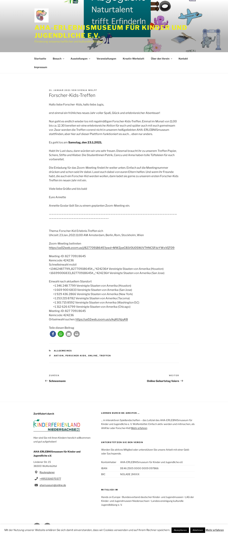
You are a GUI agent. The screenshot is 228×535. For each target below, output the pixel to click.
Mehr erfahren (139, 428)
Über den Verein (162, 58)
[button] (53, 334)
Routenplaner (47, 472)
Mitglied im (109, 489)
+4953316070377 (50, 478)
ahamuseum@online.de (53, 485)
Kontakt (183, 58)
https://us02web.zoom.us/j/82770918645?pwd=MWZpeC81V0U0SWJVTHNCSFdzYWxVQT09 (112, 247)
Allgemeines (63, 350)
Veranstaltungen (106, 58)
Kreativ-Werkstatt (133, 58)
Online (93, 355)
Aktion (59, 355)
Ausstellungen (81, 58)
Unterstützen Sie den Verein (122, 442)
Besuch (59, 58)
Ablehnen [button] (197, 530)
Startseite (40, 58)
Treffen (105, 355)
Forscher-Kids (76, 355)
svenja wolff (87, 90)
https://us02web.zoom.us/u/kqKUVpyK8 (101, 319)
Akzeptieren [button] (180, 530)
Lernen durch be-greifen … (120, 413)
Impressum (40, 67)
